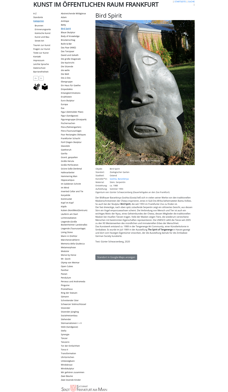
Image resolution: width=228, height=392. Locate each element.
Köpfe (64, 206)
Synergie (65, 334)
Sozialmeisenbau (69, 315)
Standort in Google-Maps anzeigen (116, 257)
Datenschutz (39, 68)
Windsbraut (66, 364)
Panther (65, 270)
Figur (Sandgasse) (69, 115)
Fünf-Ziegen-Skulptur (71, 142)
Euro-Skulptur (67, 100)
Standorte (38, 17)
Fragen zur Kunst (41, 49)
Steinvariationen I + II (71, 323)
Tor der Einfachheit (70, 345)
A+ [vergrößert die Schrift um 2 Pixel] (36, 78)
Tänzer (64, 338)
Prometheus (67, 289)
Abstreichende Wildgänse (73, 13)
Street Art (39, 40)
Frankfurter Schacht (70, 138)
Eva (62, 108)
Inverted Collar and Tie (72, 191)
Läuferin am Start (69, 214)
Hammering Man (69, 176)
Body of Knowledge (70, 36)
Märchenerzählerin (70, 239)
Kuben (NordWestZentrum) (74, 210)
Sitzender (65, 308)
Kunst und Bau (42, 37)
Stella (63, 330)
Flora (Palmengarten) (71, 127)
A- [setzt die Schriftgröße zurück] (41, 78)
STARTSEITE (180, 1)
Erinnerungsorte (43, 29)
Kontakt (37, 56)
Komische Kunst (42, 33)
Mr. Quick (65, 258)
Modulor (65, 251)
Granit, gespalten (69, 157)
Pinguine (65, 285)
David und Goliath (70, 55)
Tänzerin (65, 342)
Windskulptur (67, 368)
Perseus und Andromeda (73, 281)
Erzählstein (66, 96)
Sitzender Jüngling (70, 311)
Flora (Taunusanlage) (71, 130)
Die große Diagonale (71, 58)
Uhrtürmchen (67, 357)
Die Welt (65, 74)
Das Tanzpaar (67, 51)
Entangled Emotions (70, 93)
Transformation (68, 353)
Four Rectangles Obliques (73, 134)
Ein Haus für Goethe (71, 85)
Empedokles (67, 89)
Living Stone (67, 232)
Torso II (64, 349)
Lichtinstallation (68, 217)
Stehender (66, 319)
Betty (63, 24)
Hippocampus (67, 180)
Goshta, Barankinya (119, 178)
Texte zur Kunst (41, 52)
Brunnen (39, 25)
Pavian (64, 273)
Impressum (38, 60)
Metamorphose (68, 247)
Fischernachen (68, 123)
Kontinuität (66, 199)
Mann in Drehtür (69, 236)
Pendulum (66, 277)
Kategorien (38, 21)
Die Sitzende (67, 66)
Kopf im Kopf (67, 202)
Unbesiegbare (68, 361)
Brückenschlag (68, 40)
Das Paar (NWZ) (68, 47)
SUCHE (191, 1)
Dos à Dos (66, 77)
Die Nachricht (67, 62)
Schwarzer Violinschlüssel (73, 304)
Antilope (65, 21)
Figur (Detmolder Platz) (72, 111)
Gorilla (64, 153)
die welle (65, 70)
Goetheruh (66, 149)
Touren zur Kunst (41, 45)
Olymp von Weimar (70, 262)
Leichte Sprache (41, 64)
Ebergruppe (67, 81)
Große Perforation (69, 164)
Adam (64, 17)
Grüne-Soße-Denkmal (71, 168)
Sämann (65, 296)
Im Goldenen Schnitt (71, 183)
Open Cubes (67, 266)
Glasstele (65, 146)
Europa (64, 104)
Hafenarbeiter (68, 172)
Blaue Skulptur (68, 32)
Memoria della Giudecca (73, 243)
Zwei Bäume (67, 376)
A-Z (34, 13)
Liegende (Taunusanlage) (73, 228)
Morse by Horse (68, 255)
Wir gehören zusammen (72, 372)
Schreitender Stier (70, 300)
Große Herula (67, 161)
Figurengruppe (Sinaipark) (73, 119)
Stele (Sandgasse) (69, 326)
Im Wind (65, 187)
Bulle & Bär (66, 43)
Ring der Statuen (69, 292)
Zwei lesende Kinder (71, 379)
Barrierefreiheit (40, 71)
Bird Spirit (66, 28)
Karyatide (65, 195)
